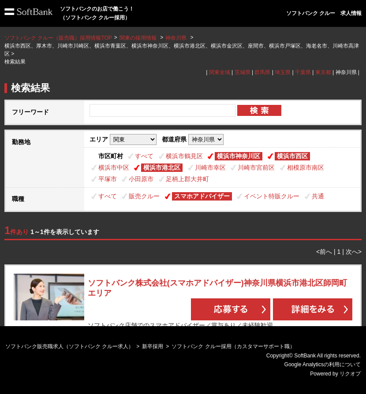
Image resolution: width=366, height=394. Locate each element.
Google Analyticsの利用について (322, 364)
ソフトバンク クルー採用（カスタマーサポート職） (233, 346)
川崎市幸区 (210, 167)
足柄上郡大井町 (187, 178)
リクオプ (350, 374)
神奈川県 (176, 38)
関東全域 (219, 72)
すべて (144, 156)
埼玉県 (283, 72)
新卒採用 (152, 346)
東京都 (323, 72)
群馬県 (262, 72)
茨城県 (242, 72)
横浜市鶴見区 (184, 156)
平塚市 (107, 178)
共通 (318, 196)
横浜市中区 (113, 167)
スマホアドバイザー (202, 196)
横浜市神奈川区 (238, 156)
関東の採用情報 (139, 38)
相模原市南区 (305, 167)
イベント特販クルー (271, 196)
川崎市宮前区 (256, 167)
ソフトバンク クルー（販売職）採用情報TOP (58, 38)
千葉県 (303, 72)
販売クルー (144, 196)
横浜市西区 (292, 156)
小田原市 (141, 178)
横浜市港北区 (161, 167)
